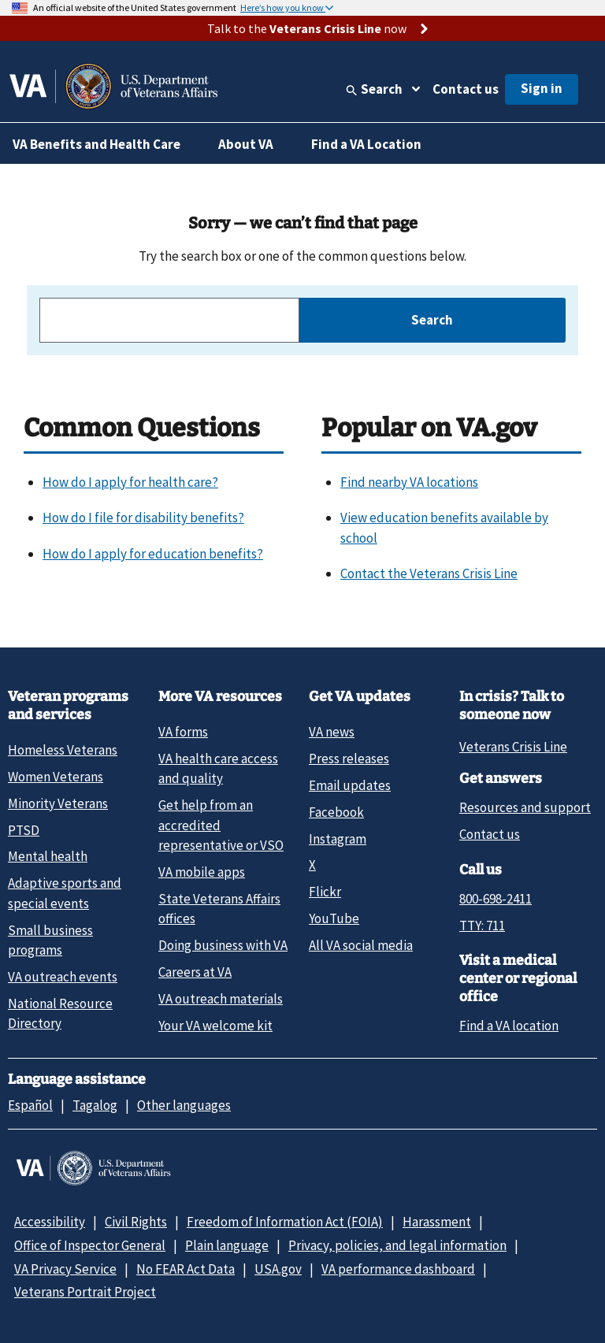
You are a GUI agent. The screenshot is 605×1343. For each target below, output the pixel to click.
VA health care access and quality (218, 768)
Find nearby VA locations (409, 482)
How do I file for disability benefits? (143, 517)
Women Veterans (55, 776)
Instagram (337, 839)
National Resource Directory (60, 1013)
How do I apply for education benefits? (153, 553)
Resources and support (525, 807)
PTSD (23, 830)
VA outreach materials (220, 998)
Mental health (47, 856)
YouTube (334, 918)
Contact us (465, 89)
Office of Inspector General (89, 1245)
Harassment (437, 1221)
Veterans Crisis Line (513, 746)
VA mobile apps (201, 872)
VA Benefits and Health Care (96, 144)
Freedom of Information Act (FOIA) (285, 1221)
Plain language (227, 1245)
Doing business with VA (223, 945)
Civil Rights (136, 1221)
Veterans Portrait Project (85, 1291)
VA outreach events (62, 976)
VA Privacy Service (65, 1269)
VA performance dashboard (398, 1269)
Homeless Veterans (62, 750)
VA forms (183, 731)
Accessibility (49, 1221)
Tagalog (94, 1105)
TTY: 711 (482, 925)
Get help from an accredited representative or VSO (221, 825)
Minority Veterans (58, 803)
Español (30, 1105)
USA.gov (278, 1269)
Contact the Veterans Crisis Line (429, 573)
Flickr (325, 891)
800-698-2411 (495, 898)
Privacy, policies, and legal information (397, 1245)
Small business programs (50, 940)
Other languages (184, 1105)
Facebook (336, 812)
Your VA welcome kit (215, 1025)
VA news (331, 731)
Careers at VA (195, 972)
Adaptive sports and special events (64, 892)
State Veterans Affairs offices (219, 908)
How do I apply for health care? (130, 482)
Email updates (350, 785)
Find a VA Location (366, 144)
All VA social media (361, 945)
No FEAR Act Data (185, 1269)
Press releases (349, 758)
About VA (245, 144)
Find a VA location (509, 1025)
